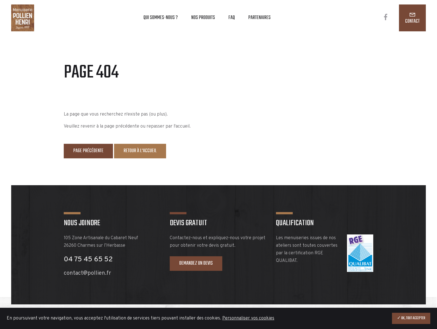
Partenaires (259, 18)
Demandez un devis (196, 263)
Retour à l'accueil (140, 151)
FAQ (231, 18)
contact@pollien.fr (87, 273)
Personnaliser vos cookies (248, 318)
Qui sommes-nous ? (160, 18)
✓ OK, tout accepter (411, 318)
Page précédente (88, 151)
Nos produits (203, 18)
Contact (412, 21)
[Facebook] (385, 18)
